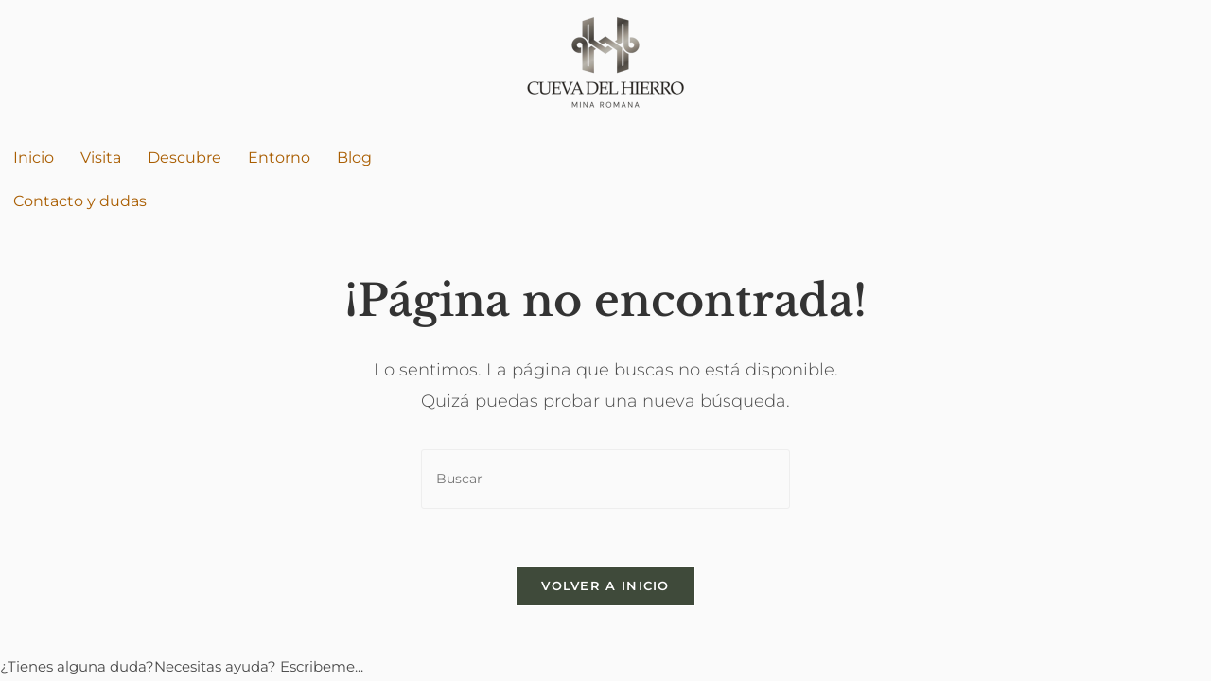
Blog (354, 157)
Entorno (279, 157)
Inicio (33, 157)
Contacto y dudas (80, 201)
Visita (100, 157)
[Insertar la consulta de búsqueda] (605, 479)
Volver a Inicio (605, 585)
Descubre (184, 157)
